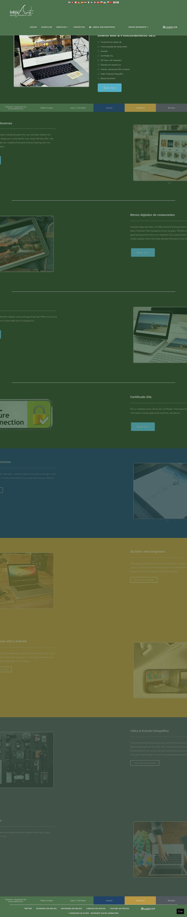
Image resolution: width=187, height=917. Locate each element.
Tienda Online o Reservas (111, 42)
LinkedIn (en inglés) (96, 908)
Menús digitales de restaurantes (114, 46)
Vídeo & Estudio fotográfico (112, 74)
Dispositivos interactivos (111, 65)
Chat (180, 911)
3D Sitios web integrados (111, 60)
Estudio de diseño (108, 78)
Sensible (104, 51)
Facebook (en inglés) (46, 908)
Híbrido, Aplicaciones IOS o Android (115, 69)
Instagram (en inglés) (71, 908)
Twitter (28, 908)
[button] (175, 153)
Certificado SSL (107, 55)
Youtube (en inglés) (119, 908)
